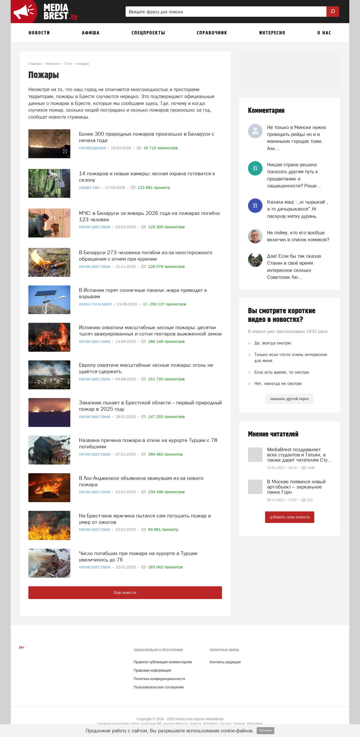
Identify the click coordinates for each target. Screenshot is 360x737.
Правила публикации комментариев (163, 662)
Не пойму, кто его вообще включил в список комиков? (298, 236)
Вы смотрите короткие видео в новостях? (281, 315)
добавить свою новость (290, 517)
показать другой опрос (289, 399)
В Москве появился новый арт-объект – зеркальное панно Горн (296, 487)
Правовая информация (152, 670)
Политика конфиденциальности (159, 679)
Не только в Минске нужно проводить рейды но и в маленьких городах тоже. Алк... (296, 137)
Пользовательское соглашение (159, 687)
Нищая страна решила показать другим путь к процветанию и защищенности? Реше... (294, 175)
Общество (90, 185)
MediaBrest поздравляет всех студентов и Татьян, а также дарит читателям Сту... (299, 455)
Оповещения (93, 145)
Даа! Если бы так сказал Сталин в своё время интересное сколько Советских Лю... (294, 266)
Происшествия (95, 224)
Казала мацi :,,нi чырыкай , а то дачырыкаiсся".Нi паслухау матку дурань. (297, 209)
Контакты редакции (225, 662)
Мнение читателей (273, 434)
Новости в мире (96, 301)
